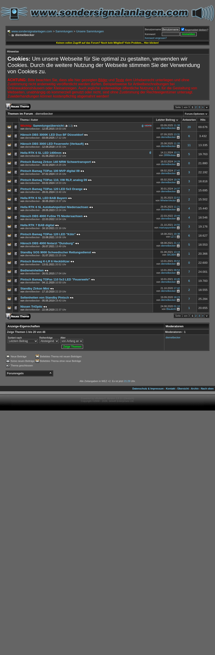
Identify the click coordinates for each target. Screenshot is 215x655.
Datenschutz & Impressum (148, 388)
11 (189, 145)
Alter (63, 337)
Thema (24, 119)
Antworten (189, 119)
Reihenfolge (46, 337)
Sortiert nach (15, 337)
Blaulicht (171, 309)
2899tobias (170, 155)
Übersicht (183, 388)
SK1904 (171, 255)
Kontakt (170, 388)
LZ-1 (173, 236)
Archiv (195, 388)
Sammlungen (64, 31)
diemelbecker (168, 128)
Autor (34, 119)
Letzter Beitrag (165, 119)
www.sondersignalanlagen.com (32, 31)
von (30, 128)
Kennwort (150, 34)
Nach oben (207, 388)
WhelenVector (168, 200)
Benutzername (153, 29)
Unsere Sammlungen (90, 31)
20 (189, 127)
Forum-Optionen (194, 113)
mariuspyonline (167, 227)
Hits (202, 119)
